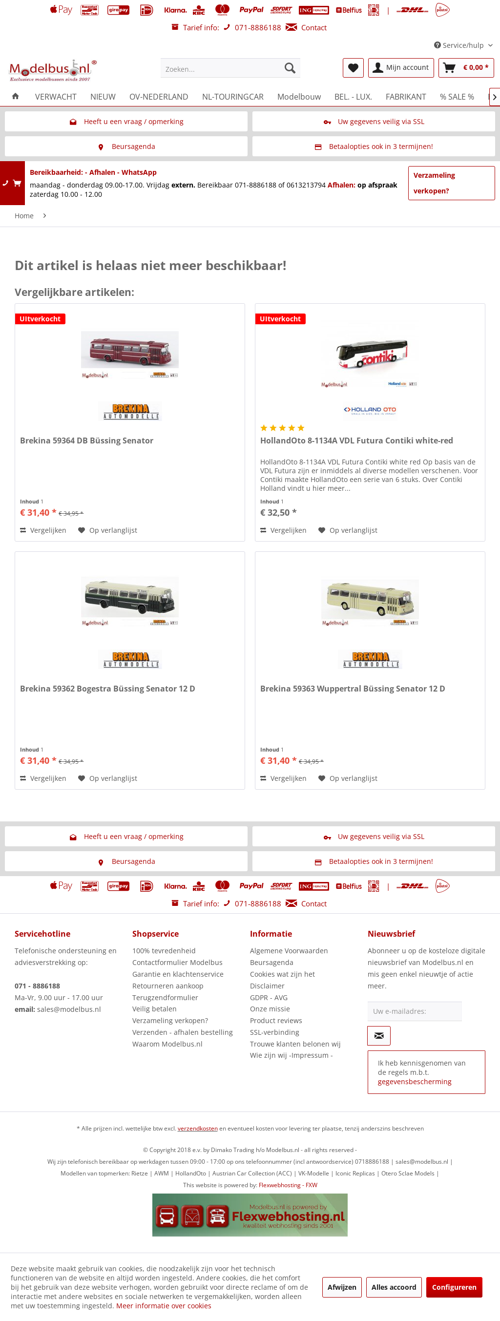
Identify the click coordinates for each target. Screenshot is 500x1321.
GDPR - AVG (269, 997)
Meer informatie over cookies (163, 1305)
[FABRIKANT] (406, 96)
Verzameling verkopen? (434, 182)
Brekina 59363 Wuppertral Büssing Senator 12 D (352, 689)
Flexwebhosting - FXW (288, 1185)
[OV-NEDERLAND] (159, 96)
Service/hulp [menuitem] (460, 45)
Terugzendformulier (165, 997)
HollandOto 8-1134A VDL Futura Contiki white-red (356, 441)
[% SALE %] (457, 96)
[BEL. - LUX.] (353, 96)
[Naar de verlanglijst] (107, 530)
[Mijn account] (401, 68)
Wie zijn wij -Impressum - (291, 1055)
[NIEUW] (103, 96)
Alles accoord (394, 1287)
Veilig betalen (154, 1008)
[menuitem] (231, 68)
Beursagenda (271, 962)
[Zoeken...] (231, 68)
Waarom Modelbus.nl (167, 1043)
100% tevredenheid (164, 950)
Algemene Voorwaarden (289, 950)
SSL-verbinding (274, 1032)
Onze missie (270, 1008)
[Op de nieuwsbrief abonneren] (379, 1036)
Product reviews (276, 1020)
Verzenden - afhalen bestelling (182, 1032)
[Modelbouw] (299, 96)
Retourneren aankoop (168, 985)
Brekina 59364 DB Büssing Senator (86, 441)
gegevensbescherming (415, 1081)
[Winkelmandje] (466, 68)
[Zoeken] (290, 68)
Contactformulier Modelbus (177, 962)
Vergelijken (43, 530)
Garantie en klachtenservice (178, 974)
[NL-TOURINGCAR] (233, 96)
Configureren (454, 1287)
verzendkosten (198, 1128)
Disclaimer (267, 985)
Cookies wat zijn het (282, 974)
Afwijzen (342, 1287)
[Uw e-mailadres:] (415, 1011)
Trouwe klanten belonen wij (295, 1043)
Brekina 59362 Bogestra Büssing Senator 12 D (107, 689)
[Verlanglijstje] (353, 68)
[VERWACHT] (55, 96)
